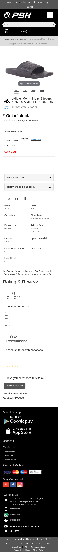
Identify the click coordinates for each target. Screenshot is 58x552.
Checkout (37, 2)
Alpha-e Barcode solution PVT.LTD (35, 539)
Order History (10, 459)
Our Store (14, 531)
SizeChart (36, 139)
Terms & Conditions (22, 550)
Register (29, 7)
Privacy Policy (38, 550)
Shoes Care (16, 547)
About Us (47, 544)
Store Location (12, 544)
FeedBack (36, 544)
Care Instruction (15, 177)
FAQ (26, 547)
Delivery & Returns (37, 547)
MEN (12, 39)
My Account (12, 2)
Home (6, 39)
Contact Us (25, 544)
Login (47, 2)
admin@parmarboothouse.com (24, 526)
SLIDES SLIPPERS (24, 39)
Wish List (25, 2)
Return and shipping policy (21, 187)
